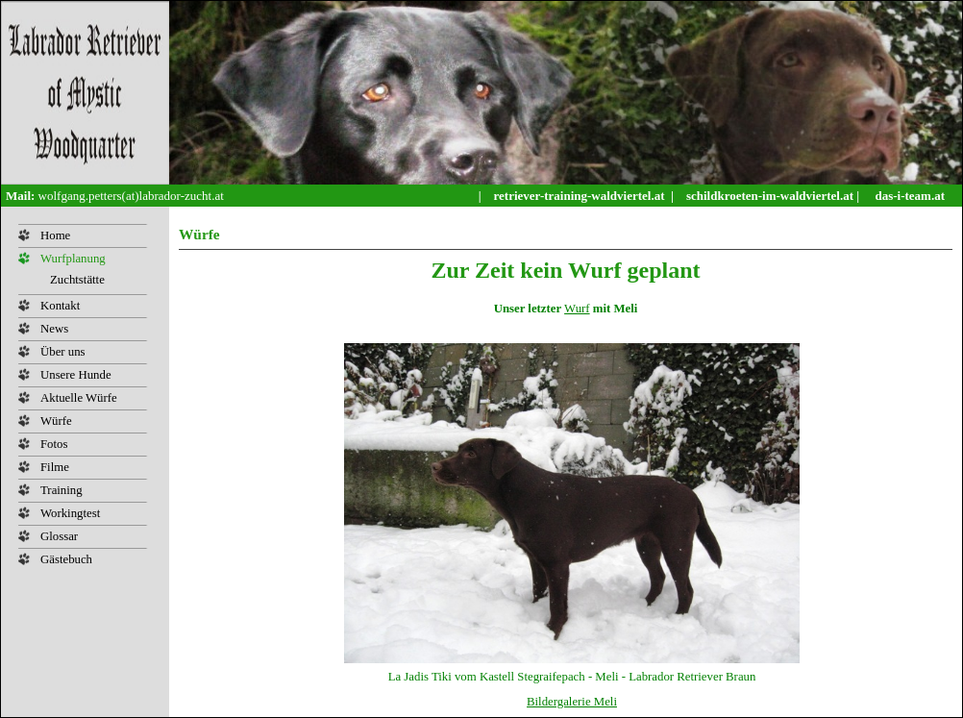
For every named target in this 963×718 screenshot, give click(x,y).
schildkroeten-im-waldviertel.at (771, 195)
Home (55, 235)
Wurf (577, 308)
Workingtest (70, 513)
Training (61, 490)
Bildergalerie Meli (572, 701)
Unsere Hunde (75, 375)
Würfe (56, 421)
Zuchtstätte (77, 279)
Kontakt (60, 305)
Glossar (59, 536)
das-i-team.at (910, 195)
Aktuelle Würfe (78, 398)
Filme (54, 467)
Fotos (53, 444)
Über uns (63, 352)
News (54, 328)
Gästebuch (66, 559)
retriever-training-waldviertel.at (581, 195)
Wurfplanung (73, 258)
